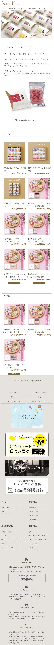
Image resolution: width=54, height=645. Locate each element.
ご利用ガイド (13, 392)
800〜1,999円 (33, 508)
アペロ (3, 512)
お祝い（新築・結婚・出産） (38, 540)
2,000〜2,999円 (33, 512)
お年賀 (31, 547)
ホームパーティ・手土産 (37, 536)
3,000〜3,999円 (33, 515)
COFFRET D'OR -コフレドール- (16, 9)
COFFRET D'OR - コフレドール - (36, 9)
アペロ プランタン (7, 508)
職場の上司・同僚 (7, 547)
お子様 (3, 536)
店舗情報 (13, 397)
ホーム (3, 9)
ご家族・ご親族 (6, 532)
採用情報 (40, 397)
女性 (2, 540)
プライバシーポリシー (13, 401)
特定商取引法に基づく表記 (40, 401)
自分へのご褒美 (34, 544)
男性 (2, 544)
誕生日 (31, 532)
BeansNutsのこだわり (40, 392)
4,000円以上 (32, 520)
